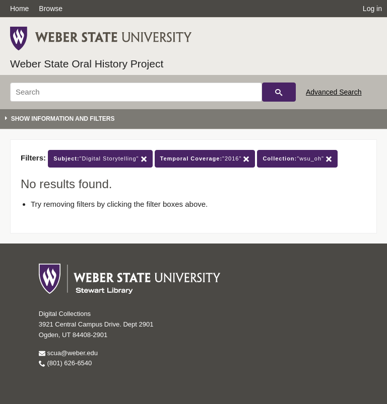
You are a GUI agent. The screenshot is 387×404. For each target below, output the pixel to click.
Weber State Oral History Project (86, 63)
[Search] (136, 92)
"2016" (205, 158)
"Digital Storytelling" (100, 158)
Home (19, 9)
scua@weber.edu (68, 353)
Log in (372, 9)
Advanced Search (334, 92)
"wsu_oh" (297, 158)
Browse (50, 9)
